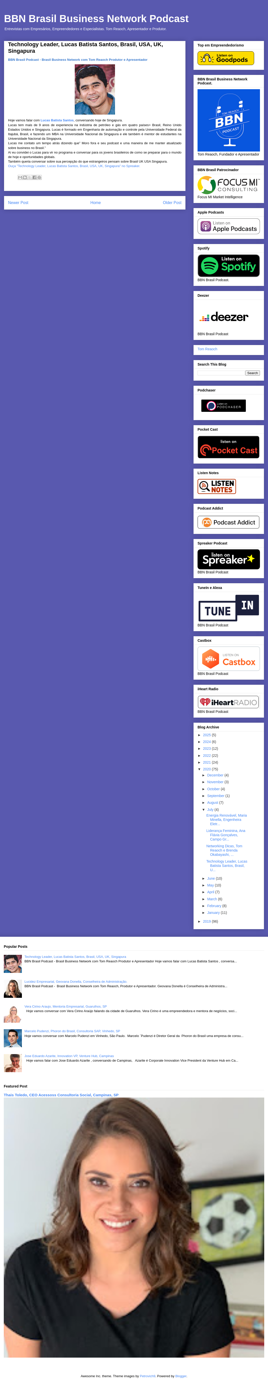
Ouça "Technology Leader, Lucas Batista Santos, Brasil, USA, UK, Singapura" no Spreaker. (74, 166)
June (211, 878)
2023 (207, 749)
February (214, 906)
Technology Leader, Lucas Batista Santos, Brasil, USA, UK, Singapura (75, 957)
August (213, 803)
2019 (207, 921)
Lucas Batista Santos (57, 120)
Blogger (180, 1376)
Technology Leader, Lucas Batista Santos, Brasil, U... (226, 865)
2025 (207, 735)
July (210, 810)
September (216, 796)
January (214, 913)
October (214, 789)
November (215, 782)
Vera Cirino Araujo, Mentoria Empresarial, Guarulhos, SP (65, 1006)
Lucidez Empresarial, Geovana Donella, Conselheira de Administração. (75, 981)
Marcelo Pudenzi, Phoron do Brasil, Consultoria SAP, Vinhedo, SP (72, 1031)
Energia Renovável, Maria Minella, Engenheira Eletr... (226, 819)
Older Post (172, 203)
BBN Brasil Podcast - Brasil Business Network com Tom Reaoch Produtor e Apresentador (77, 60)
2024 (207, 742)
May (211, 885)
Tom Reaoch (207, 349)
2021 (207, 762)
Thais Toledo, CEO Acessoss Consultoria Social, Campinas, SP (61, 1095)
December (215, 775)
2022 (207, 756)
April (211, 892)
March (212, 899)
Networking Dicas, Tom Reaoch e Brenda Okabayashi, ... (224, 850)
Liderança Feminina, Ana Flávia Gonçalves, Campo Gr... (225, 835)
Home (95, 203)
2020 (207, 769)
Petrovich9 (147, 1376)
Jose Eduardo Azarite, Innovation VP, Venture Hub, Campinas (69, 1056)
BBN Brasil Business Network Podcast (96, 18)
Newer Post (18, 203)
